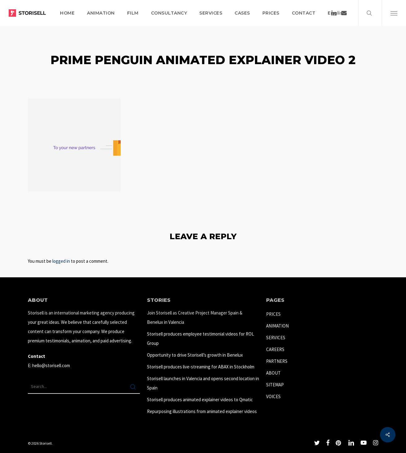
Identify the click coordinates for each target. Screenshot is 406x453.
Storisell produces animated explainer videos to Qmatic (200, 399)
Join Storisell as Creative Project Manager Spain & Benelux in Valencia (194, 317)
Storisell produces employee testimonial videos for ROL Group (200, 338)
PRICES (273, 314)
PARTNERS (276, 361)
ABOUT (273, 373)
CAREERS (275, 349)
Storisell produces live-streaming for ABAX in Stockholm (200, 367)
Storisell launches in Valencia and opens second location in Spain (203, 383)
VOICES (273, 396)
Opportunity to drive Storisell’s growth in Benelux (195, 355)
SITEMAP (275, 385)
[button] (394, 13)
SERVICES (275, 338)
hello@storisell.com (51, 365)
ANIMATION (277, 326)
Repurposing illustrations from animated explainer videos (202, 411)
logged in (61, 261)
